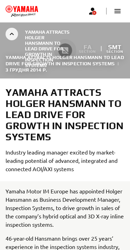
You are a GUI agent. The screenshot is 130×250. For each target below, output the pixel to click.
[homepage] (22, 11)
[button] (117, 11)
